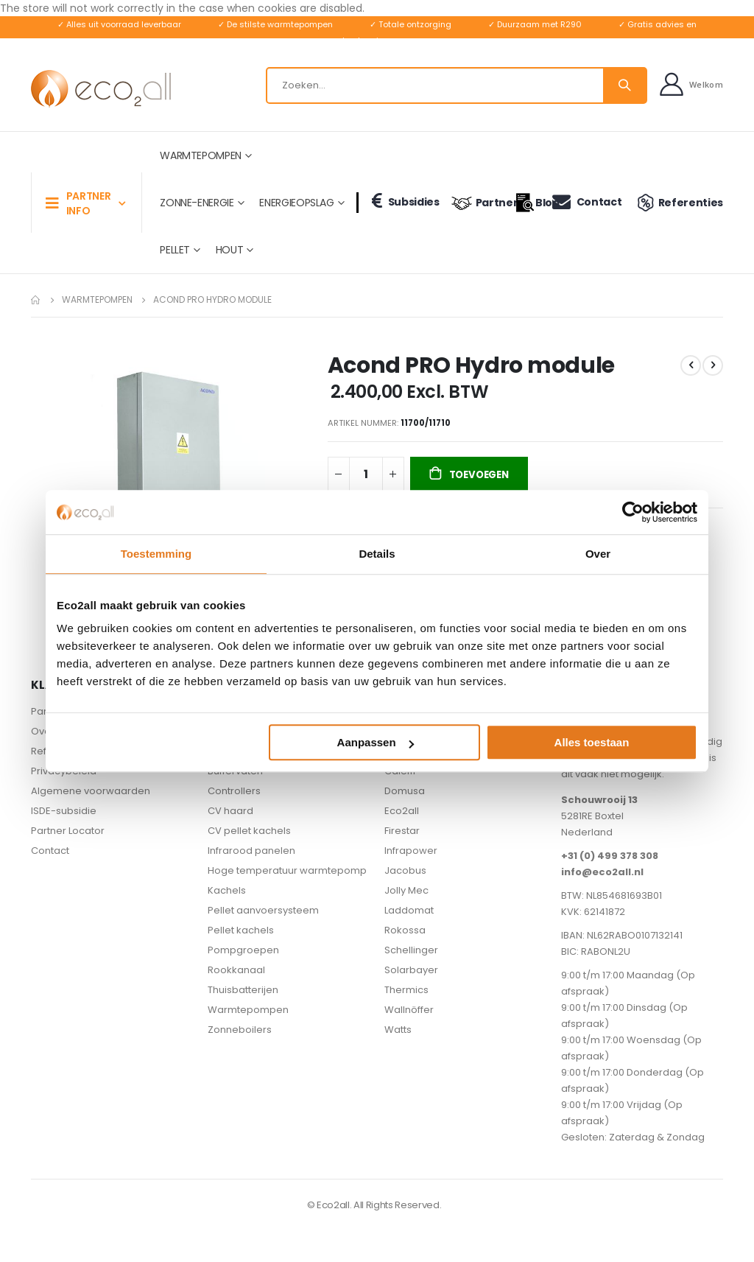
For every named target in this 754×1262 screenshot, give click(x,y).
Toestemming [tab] (156, 553)
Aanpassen (375, 742)
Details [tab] (377, 553)
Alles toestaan (592, 742)
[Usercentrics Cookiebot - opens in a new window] (632, 512)
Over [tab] (597, 553)
